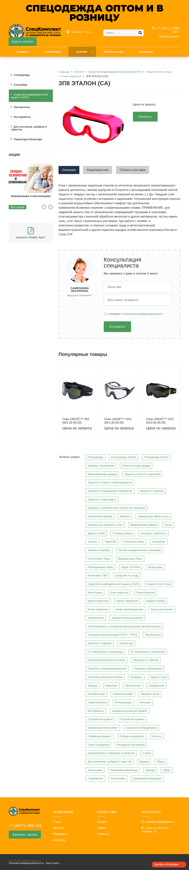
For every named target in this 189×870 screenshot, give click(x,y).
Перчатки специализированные (107, 668)
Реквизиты (60, 834)
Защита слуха (158, 677)
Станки (146, 753)
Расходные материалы (131, 744)
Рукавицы (136, 677)
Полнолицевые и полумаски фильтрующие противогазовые (124, 626)
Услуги (101, 821)
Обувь (160, 761)
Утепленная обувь (99, 558)
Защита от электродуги (102, 499)
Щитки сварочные (127, 600)
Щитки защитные (98, 600)
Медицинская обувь (130, 558)
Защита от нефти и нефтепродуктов (110, 482)
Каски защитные (98, 609)
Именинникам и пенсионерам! (31, 196)
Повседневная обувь (100, 567)
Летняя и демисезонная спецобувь (139, 550)
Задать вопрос (22, 41)
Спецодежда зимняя (123, 457)
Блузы (168, 524)
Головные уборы (122, 533)
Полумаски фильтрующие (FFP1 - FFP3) (112, 634)
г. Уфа (86, 32)
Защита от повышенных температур (110, 490)
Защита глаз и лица (159, 584)
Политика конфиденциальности (26, 863)
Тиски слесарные (98, 744)
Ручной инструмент (133, 719)
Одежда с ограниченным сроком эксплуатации (116, 507)
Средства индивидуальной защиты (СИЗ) (29, 96)
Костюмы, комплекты (153, 533)
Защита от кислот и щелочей (142, 474)
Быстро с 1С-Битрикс (166, 864)
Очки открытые (145, 592)
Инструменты (22, 116)
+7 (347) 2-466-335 (168, 30)
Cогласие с (135, 314)
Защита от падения (99, 643)
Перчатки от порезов (146, 660)
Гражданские (157, 685)
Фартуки (125, 516)
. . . (170, 52)
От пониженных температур (147, 651)
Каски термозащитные (129, 609)
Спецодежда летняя (156, 457)
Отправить (117, 326)
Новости (103, 834)
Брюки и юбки (96, 533)
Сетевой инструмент (100, 719)
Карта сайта (52, 863)
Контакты (59, 840)
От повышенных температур (105, 651)
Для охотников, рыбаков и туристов (29, 128)
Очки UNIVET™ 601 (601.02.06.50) (76, 421)
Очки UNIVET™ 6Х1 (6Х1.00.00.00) (118, 421)
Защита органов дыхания (127, 617)
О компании (52, 52)
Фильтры (145, 702)
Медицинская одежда (143, 524)
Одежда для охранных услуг (105, 524)
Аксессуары (155, 567)
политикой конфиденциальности (143, 313)
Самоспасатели (97, 702)
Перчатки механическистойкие (106, 660)
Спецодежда (22, 74)
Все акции (17, 207)
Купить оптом (113, 52)
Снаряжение (95, 778)
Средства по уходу (126, 575)
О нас (57, 821)
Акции (101, 828)
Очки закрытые (119, 592)
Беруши (92, 685)
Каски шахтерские (162, 609)
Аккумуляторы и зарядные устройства (111, 753)
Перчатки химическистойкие (105, 677)
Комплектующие (123, 693)
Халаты (92, 541)
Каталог (81, 52)
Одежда (144, 761)
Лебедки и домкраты (132, 736)
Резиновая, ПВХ (97, 575)
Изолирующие (96, 693)
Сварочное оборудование (141, 727)
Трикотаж (110, 541)
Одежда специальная (101, 465)
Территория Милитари (28, 139)
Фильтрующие (123, 702)
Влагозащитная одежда (102, 474)
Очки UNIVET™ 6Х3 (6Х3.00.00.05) (159, 421)
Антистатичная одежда (136, 465)
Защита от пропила (152, 490)
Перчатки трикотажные (148, 668)
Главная (22, 52)
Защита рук (126, 643)
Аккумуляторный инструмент (129, 710)
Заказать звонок (168, 36)
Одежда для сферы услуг (153, 516)
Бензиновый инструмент (103, 727)
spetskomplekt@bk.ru (160, 821)
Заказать (145, 116)
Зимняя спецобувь (99, 550)
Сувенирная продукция (147, 778)
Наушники (111, 685)
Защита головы (155, 600)
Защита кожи (96, 617)
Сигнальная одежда (100, 516)
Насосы (156, 736)
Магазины (146, 52)
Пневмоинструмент (99, 736)
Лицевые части (150, 693)
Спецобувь (21, 84)
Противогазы (22, 107)
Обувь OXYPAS (130, 567)
